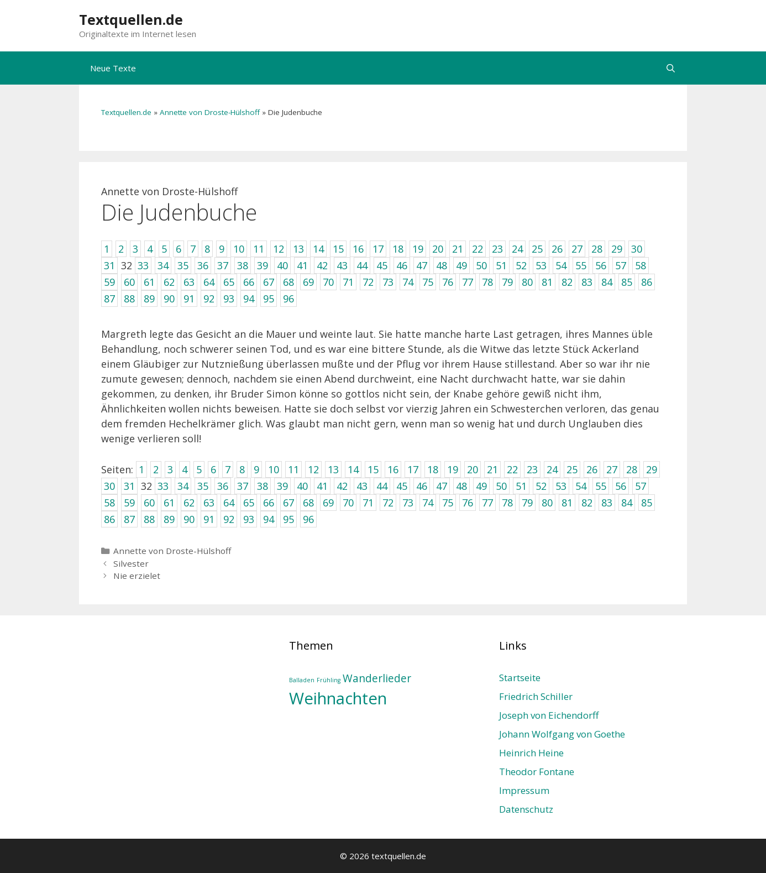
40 (302, 486)
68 (308, 502)
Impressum (524, 790)
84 (626, 502)
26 (591, 469)
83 (606, 502)
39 (282, 486)
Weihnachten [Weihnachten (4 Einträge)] (338, 698)
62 (189, 502)
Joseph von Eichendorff (549, 715)
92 (228, 519)
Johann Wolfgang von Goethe (562, 734)
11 (293, 469)
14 (353, 469)
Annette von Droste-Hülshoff (210, 112)
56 (620, 486)
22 (512, 469)
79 (527, 502)
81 (567, 502)
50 (501, 486)
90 (189, 519)
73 (407, 502)
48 (461, 486)
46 (421, 486)
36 (222, 486)
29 (651, 469)
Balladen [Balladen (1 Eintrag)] (301, 680)
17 (412, 469)
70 (348, 502)
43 (362, 486)
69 (328, 502)
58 (109, 502)
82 (586, 502)
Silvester (131, 563)
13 (333, 469)
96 (308, 519)
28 (631, 469)
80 (547, 502)
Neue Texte (113, 68)
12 (313, 469)
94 (268, 519)
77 (487, 502)
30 (109, 486)
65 (248, 502)
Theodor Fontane (536, 771)
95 (288, 519)
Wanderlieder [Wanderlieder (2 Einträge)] (377, 678)
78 (507, 502)
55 (600, 486)
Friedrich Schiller (536, 696)
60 (149, 502)
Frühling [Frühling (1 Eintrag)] (328, 680)
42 (342, 486)
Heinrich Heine (531, 752)
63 (208, 502)
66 (268, 502)
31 (129, 486)
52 (541, 486)
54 (580, 486)
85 (646, 502)
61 (169, 502)
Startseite (520, 677)
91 (208, 519)
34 (182, 486)
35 (202, 486)
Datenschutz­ (526, 809)
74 (427, 502)
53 (560, 486)
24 (552, 469)
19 (452, 469)
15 (373, 469)
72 (388, 502)
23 (532, 469)
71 (368, 502)
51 (521, 486)
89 (169, 519)
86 (109, 519)
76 (467, 502)
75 (447, 502)
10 (273, 469)
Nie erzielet (136, 575)
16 (392, 469)
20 (472, 469)
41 (322, 486)
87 (129, 519)
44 (381, 486)
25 (572, 469)
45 (401, 486)
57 (640, 486)
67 (288, 502)
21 (492, 469)
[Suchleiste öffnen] (670, 68)
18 (432, 469)
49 (481, 486)
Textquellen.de (131, 19)
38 (262, 486)
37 (242, 486)
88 (149, 519)
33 (163, 486)
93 (248, 519)
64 (228, 502)
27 (611, 469)
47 (441, 486)
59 (129, 502)
